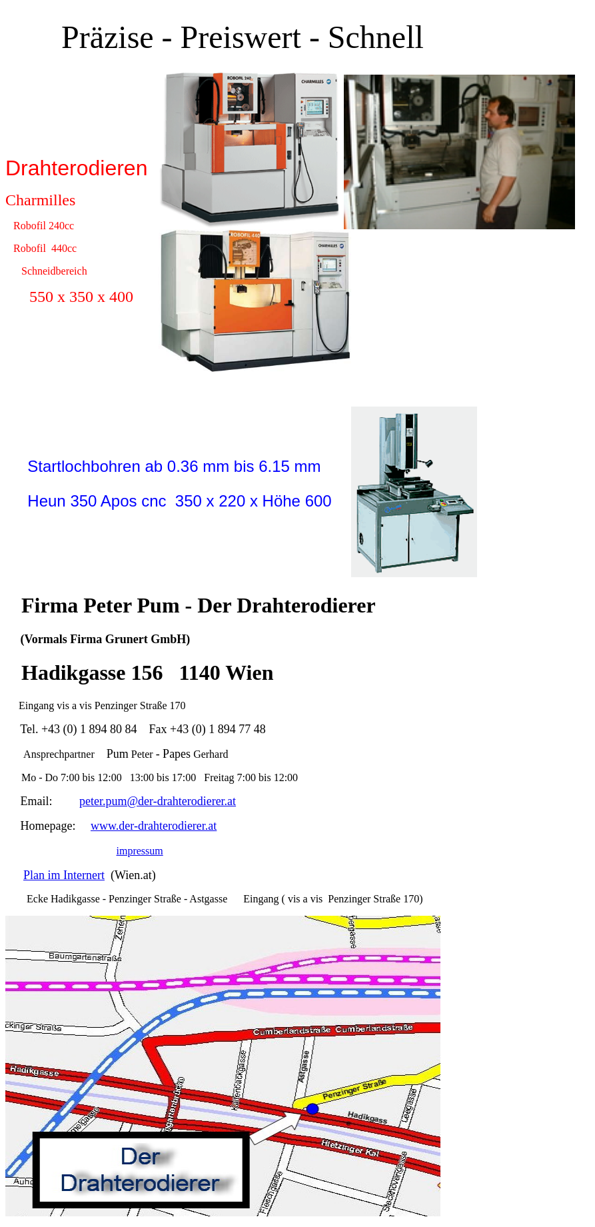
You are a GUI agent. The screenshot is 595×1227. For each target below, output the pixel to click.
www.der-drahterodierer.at (154, 825)
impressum (140, 850)
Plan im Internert (64, 875)
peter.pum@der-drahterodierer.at (157, 801)
